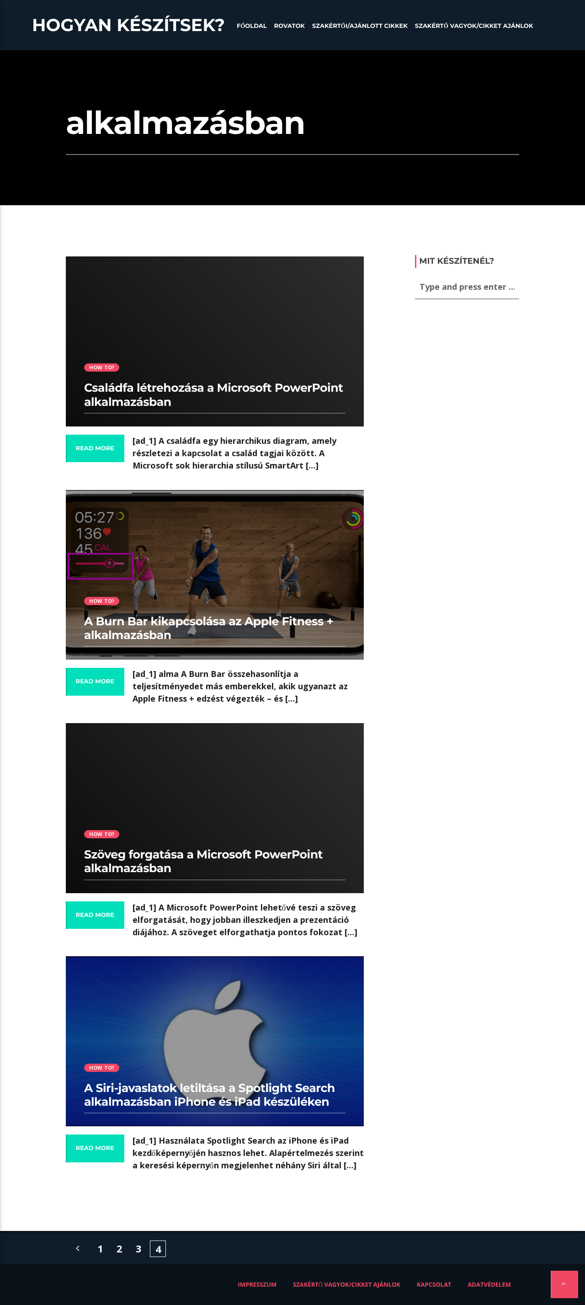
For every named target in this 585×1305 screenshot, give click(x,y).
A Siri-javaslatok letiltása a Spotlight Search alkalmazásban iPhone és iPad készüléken (209, 1095)
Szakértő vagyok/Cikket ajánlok (474, 26)
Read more (95, 448)
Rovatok (289, 26)
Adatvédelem (489, 1284)
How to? (102, 367)
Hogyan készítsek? (128, 25)
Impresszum (257, 1284)
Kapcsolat (434, 1284)
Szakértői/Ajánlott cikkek (360, 26)
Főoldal (252, 26)
